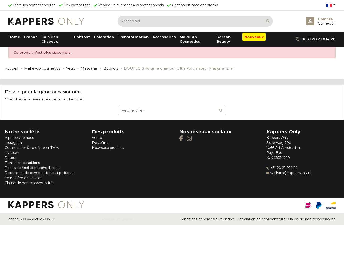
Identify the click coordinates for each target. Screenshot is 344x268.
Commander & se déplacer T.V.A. (32, 148)
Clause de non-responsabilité (29, 183)
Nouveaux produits (108, 148)
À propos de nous (19, 138)
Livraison (12, 153)
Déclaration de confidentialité (260, 219)
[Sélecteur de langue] (331, 5)
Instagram (13, 143)
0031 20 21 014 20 (316, 39)
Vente (97, 138)
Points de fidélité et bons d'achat (32, 168)
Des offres (100, 143)
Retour (10, 158)
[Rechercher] (195, 21)
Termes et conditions (22, 163)
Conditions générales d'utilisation (207, 219)
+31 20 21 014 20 (282, 168)
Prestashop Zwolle (117, 219)
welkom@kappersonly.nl (288, 173)
